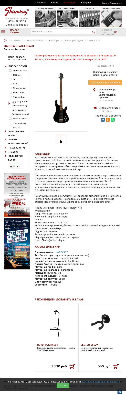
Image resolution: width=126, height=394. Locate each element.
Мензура (13, 152)
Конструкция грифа (16, 133)
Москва (19, 3)
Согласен (63, 385)
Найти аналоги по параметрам (17, 58)
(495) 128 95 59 (17, 21)
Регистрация (116, 3)
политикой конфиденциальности (100, 381)
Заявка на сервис (17, 24)
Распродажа (70, 2)
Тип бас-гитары (18, 66)
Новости (55, 2)
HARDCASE (62, 252)
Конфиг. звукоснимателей (18, 141)
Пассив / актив (17, 148)
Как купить (86, 2)
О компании (40, 2)
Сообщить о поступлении (105, 82)
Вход (104, 3)
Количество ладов (15, 158)
